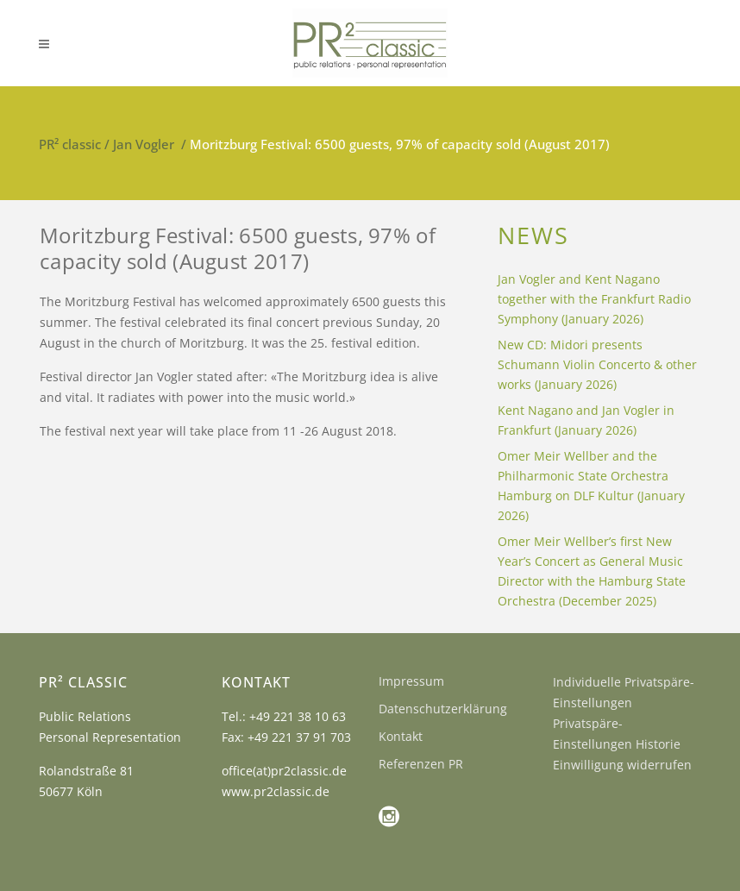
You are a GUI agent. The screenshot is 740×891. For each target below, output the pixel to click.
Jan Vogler (143, 144)
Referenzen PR (421, 764)
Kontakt (401, 736)
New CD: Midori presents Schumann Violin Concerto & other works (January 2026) (597, 364)
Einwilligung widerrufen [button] (622, 764)
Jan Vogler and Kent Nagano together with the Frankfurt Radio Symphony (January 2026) (594, 299)
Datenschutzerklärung (443, 708)
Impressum (411, 681)
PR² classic (70, 144)
